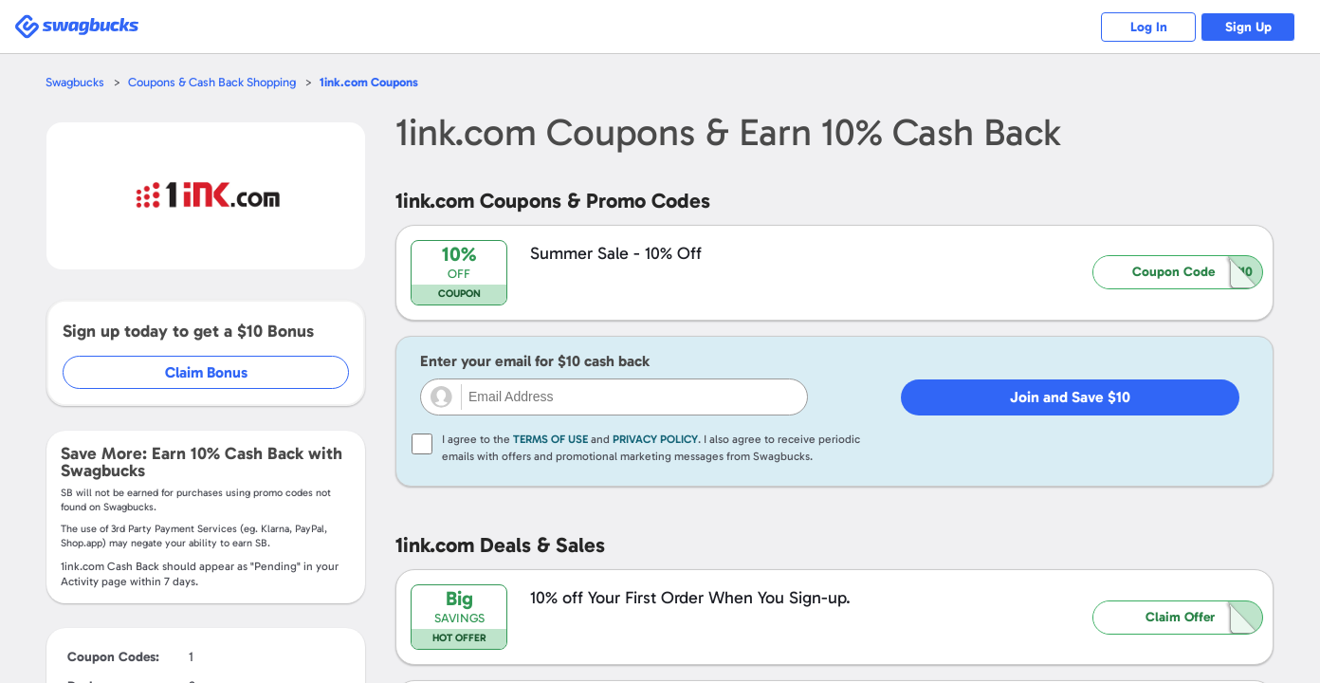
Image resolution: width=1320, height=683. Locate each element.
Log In (1148, 27)
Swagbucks (75, 82)
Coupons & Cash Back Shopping (212, 82)
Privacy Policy (655, 439)
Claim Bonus (206, 372)
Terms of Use (550, 439)
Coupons (369, 82)
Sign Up (1248, 27)
